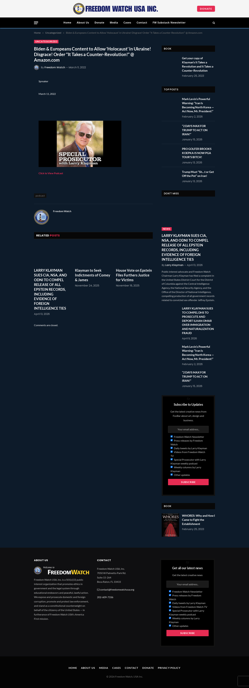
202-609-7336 (105, 597)
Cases (127, 22)
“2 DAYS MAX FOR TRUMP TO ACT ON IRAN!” (195, 130)
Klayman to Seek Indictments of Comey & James (92, 275)
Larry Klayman (174, 265)
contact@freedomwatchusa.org (117, 589)
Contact (142, 22)
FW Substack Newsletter (169, 22)
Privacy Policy (169, 667)
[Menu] (36, 22)
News (166, 229)
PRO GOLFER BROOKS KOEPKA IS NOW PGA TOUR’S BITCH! (197, 153)
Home (67, 22)
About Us (83, 22)
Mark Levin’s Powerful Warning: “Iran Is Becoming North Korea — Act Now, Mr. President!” (198, 105)
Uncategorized (46, 41)
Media (114, 22)
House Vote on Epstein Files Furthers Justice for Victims (134, 275)
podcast (40, 195)
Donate (206, 8)
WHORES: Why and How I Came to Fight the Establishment (198, 519)
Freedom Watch (54, 67)
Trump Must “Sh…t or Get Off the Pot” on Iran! (198, 174)
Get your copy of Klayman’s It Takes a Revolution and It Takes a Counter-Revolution (197, 64)
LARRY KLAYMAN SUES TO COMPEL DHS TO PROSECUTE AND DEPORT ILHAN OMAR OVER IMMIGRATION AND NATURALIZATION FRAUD (198, 321)
